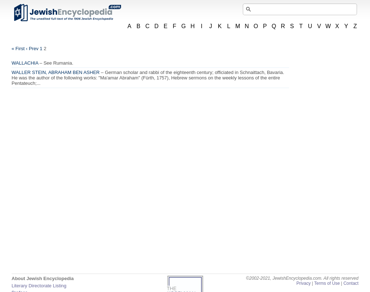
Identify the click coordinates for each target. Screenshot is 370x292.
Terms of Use (327, 283)
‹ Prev (32, 48)
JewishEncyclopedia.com (67, 13)
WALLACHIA (25, 63)
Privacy (303, 283)
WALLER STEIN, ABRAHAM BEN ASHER (56, 72)
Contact (350, 283)
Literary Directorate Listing (39, 285)
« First (18, 48)
